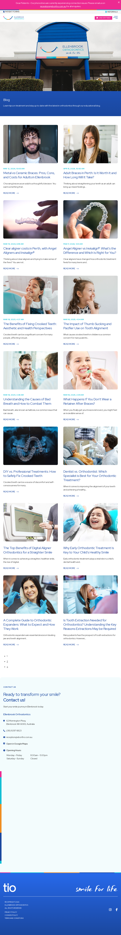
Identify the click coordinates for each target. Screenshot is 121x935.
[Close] (119, 2)
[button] (103, 18)
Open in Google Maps (17, 743)
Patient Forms (11, 12)
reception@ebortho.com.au (53, 6)
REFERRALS (111, 12)
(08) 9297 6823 (14, 730)
